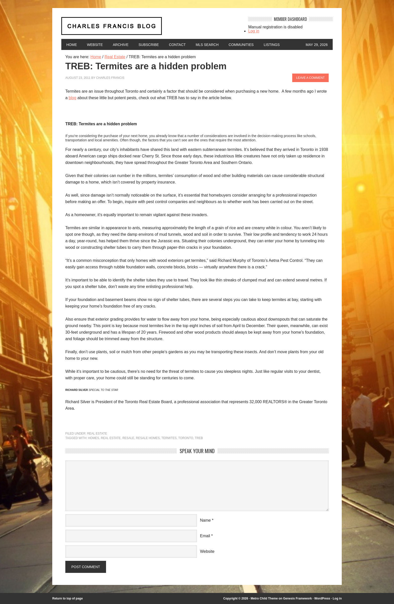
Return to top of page (67, 598)
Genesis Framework (297, 598)
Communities (241, 45)
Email (205, 536)
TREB (199, 438)
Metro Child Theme (264, 598)
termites (169, 438)
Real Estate (97, 433)
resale (128, 438)
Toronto (185, 438)
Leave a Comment (310, 78)
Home (71, 45)
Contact (177, 45)
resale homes (148, 438)
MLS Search (207, 45)
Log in (253, 31)
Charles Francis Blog (150, 28)
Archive (120, 45)
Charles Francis (110, 78)
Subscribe (148, 45)
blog (72, 98)
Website (95, 45)
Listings (272, 45)
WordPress (322, 598)
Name (205, 520)
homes (93, 438)
